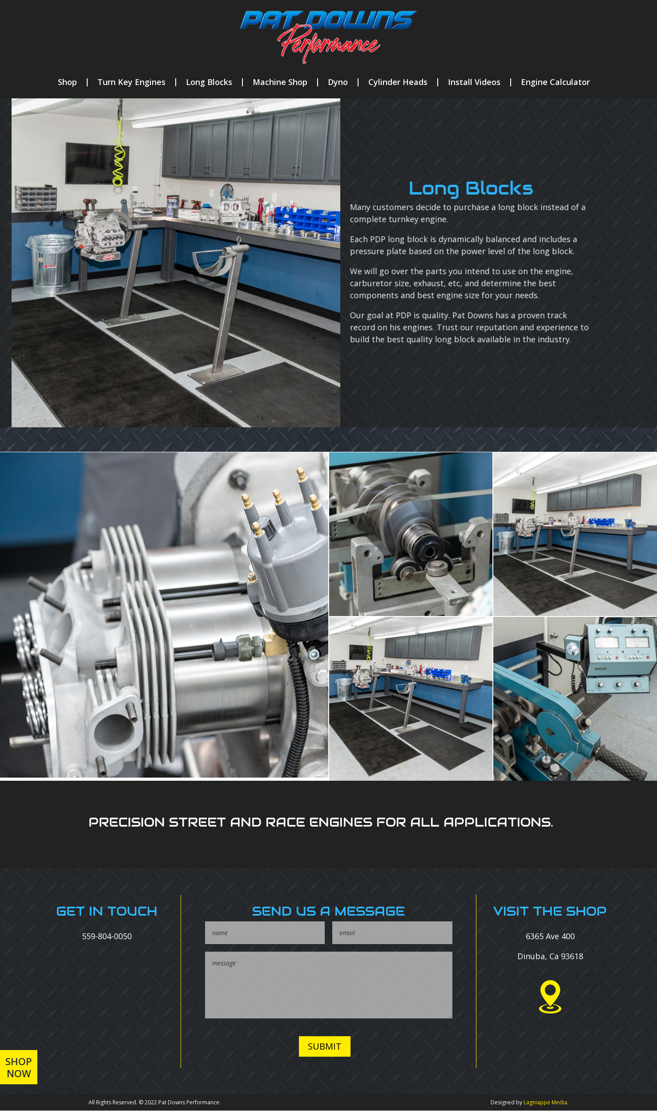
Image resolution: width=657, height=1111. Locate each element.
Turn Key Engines (131, 82)
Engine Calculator (555, 82)
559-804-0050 (107, 936)
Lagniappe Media (545, 1102)
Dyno (338, 82)
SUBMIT (325, 1046)
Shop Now (18, 1066)
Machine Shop (280, 82)
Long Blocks (209, 82)
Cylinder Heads (397, 82)
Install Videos (474, 82)
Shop (67, 82)
